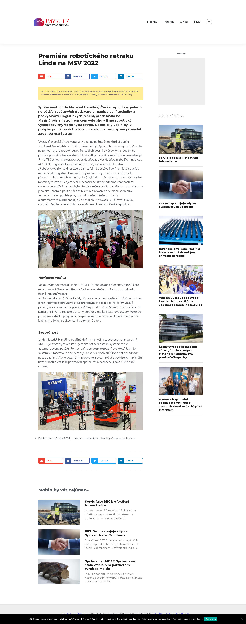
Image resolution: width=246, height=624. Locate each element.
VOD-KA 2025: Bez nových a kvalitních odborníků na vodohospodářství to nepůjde (180, 301)
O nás (184, 22)
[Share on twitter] (103, 76)
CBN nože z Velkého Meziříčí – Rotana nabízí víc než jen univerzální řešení (180, 252)
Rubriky (152, 22)
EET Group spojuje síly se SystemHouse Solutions (106, 533)
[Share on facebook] (77, 76)
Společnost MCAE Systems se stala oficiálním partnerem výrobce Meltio (110, 564)
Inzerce (169, 22)
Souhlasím (211, 619)
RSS (197, 22)
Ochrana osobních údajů (172, 613)
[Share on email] (50, 76)
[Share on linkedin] (130, 76)
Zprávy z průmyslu (74, 613)
